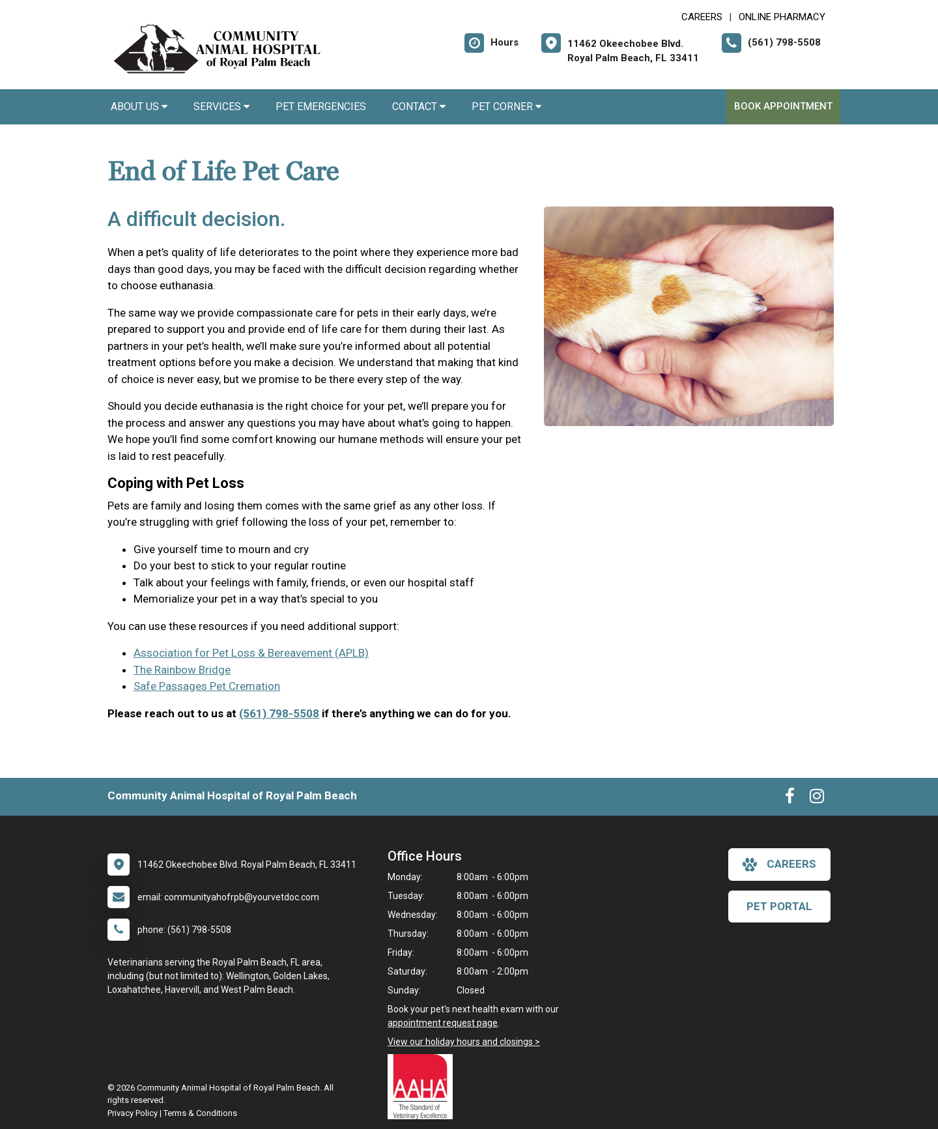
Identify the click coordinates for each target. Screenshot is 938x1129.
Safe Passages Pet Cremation (207, 686)
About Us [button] (139, 106)
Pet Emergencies (321, 106)
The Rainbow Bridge (182, 669)
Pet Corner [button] (506, 106)
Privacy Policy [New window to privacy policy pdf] (132, 1113)
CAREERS (701, 17)
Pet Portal (779, 906)
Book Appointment (783, 106)
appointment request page (443, 1023)
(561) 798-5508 (279, 713)
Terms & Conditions (200, 1113)
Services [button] (221, 106)
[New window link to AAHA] (423, 1086)
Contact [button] (419, 106)
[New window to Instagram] (817, 798)
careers (779, 864)
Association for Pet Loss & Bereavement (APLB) (251, 652)
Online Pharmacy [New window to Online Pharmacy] (782, 17)
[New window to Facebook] (789, 798)
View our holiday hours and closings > (464, 1041)
